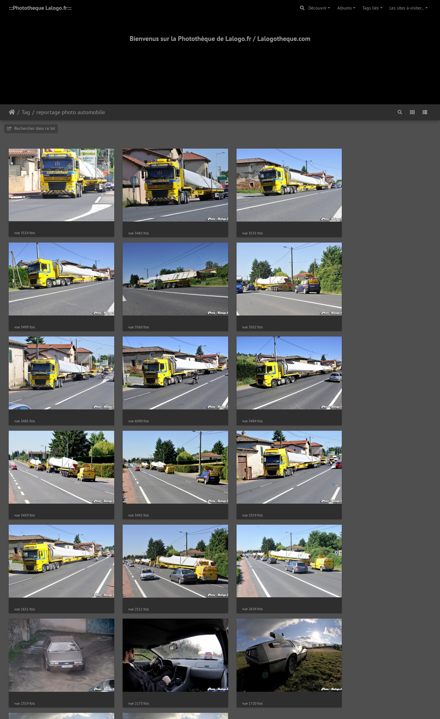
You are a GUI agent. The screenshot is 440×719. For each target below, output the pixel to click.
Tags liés (370, 8)
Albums (344, 8)
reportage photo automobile (70, 112)
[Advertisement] (220, 66)
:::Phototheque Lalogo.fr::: (40, 7)
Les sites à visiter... (406, 8)
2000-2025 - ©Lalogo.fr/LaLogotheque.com (220, 696)
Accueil (12, 112)
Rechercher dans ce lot (31, 128)
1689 (239, 613)
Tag (26, 112)
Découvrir (317, 8)
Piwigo (232, 635)
